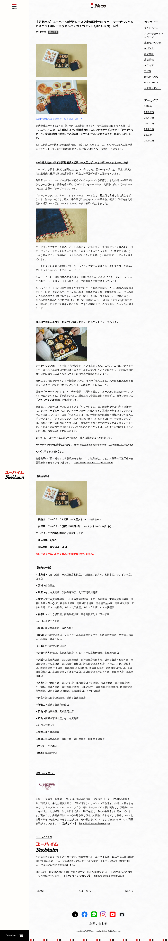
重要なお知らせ (152, 42)
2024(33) (149, 117)
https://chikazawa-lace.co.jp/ (94, 823)
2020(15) (149, 140)
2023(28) (149, 123)
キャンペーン (151, 27)
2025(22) (149, 112)
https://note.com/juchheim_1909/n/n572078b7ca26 (106, 444)
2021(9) (148, 134)
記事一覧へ (85, 891)
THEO (147, 71)
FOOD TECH (151, 82)
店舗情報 (149, 59)
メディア (149, 65)
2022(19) (149, 129)
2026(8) (148, 106)
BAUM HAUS (151, 76)
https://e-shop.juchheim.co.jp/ (109, 875)
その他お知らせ (152, 88)
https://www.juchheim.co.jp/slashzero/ (93, 462)
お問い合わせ (98, 923)
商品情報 (53, 32)
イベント (149, 48)
